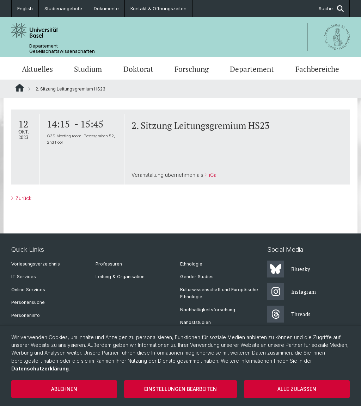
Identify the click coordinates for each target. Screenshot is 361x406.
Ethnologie (191, 264)
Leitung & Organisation (120, 276)
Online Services (28, 289)
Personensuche (28, 302)
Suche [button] (331, 8)
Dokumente (106, 8)
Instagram (291, 291)
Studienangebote (63, 8)
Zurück (22, 198)
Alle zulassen (296, 389)
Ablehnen (64, 389)
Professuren (109, 264)
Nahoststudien (195, 322)
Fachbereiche (317, 69)
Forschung (192, 69)
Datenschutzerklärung (40, 368)
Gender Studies (197, 276)
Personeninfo (25, 315)
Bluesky (288, 269)
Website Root (20, 88)
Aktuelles (37, 69)
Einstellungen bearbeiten (180, 389)
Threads (289, 314)
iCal (213, 175)
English (25, 8)
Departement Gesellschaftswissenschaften (62, 48)
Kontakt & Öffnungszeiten (158, 8)
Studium (88, 69)
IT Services (23, 276)
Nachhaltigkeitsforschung (207, 309)
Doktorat (138, 69)
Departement (252, 69)
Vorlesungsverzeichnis (35, 264)
